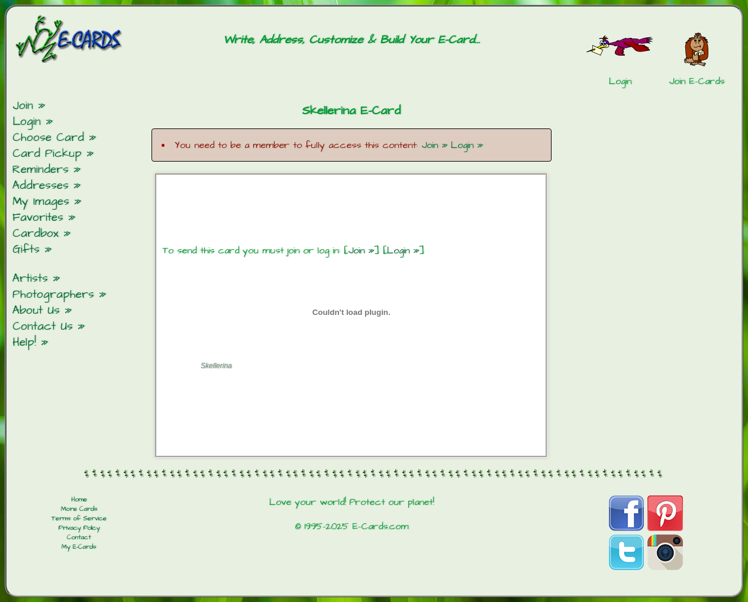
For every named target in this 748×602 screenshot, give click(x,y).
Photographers (53, 294)
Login (26, 122)
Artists (30, 278)
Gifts (26, 249)
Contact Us (42, 326)
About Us (36, 310)
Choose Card (48, 138)
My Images (40, 202)
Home (79, 499)
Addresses (40, 186)
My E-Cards (79, 547)
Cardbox (35, 234)
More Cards (79, 509)
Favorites (37, 218)
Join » (434, 145)
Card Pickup (47, 154)
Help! (24, 342)
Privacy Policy (79, 528)
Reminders (40, 170)
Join (22, 106)
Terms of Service (79, 518)
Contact (79, 537)
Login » (467, 145)
